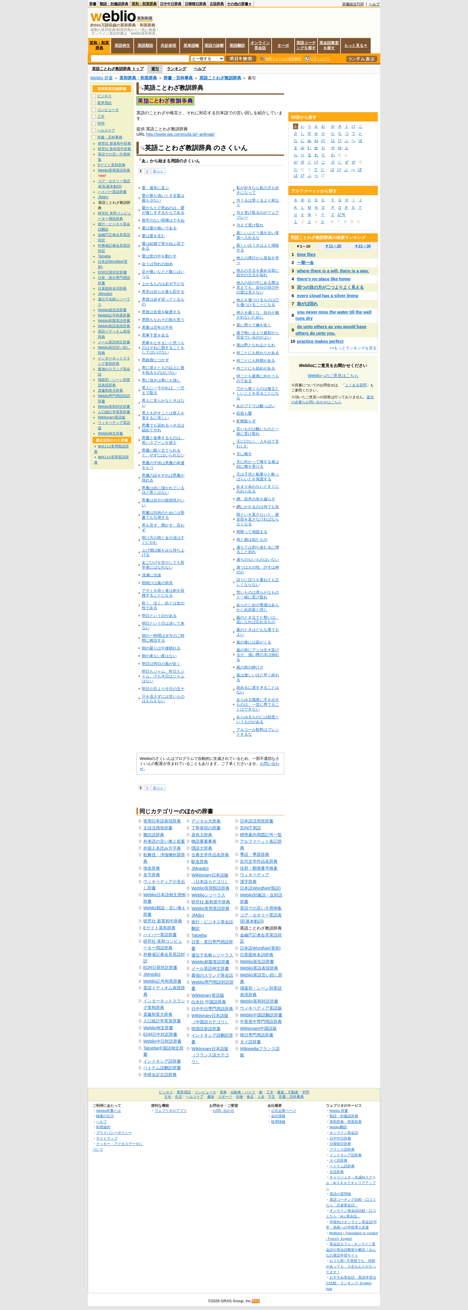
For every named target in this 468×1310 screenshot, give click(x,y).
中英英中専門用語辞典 (261, 1021)
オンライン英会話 (260, 45)
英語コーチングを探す (306, 45)
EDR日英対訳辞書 (160, 967)
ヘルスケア (106, 130)
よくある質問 (356, 385)
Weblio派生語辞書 (257, 961)
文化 (167, 1096)
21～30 (363, 246)
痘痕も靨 (244, 413)
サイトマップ (107, 1138)
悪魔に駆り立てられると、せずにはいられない (163, 452)
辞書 (92, 4)
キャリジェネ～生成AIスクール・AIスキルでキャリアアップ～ (351, 1182)
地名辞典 (151, 868)
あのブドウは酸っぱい (255, 406)
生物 (239, 1096)
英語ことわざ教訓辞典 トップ (118, 69)
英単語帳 (191, 45)
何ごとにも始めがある (255, 368)
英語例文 (122, 45)
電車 (223, 1092)
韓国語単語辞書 (206, 1028)
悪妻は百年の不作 (157, 327)
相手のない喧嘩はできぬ (163, 220)
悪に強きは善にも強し (161, 380)
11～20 (333, 246)
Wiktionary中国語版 (258, 1028)
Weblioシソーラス (208, 895)
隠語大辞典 (201, 848)
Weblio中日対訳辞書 (162, 1041)
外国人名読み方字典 (162, 848)
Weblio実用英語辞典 (210, 908)
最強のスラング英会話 (212, 975)
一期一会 (305, 262)
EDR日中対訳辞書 (160, 1034)
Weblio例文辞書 (158, 1027)
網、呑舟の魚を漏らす (255, 499)
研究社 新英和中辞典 (162, 921)
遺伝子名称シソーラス (212, 955)
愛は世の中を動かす (159, 256)
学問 (100, 123)
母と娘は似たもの (251, 539)
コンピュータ (108, 110)
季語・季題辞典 (254, 854)
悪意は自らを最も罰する (163, 291)
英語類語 (145, 45)
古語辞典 (217, 4)
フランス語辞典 (342, 1149)
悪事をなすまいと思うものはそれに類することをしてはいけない (163, 348)
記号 (341, 214)
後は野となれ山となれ (255, 345)
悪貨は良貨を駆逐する (161, 312)
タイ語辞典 (338, 1160)
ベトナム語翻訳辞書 (162, 1067)
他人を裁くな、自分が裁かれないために (257, 315)
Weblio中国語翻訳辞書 (261, 1015)
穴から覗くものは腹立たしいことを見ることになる (257, 393)
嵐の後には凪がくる (253, 642)
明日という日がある (159, 615)
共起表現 (168, 45)
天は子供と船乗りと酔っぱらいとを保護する (257, 476)
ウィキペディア (254, 874)
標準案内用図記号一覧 (261, 834)
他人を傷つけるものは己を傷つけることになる (257, 302)
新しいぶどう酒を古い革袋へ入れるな (257, 235)
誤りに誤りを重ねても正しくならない (257, 582)
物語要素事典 (203, 841)
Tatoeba (199, 935)
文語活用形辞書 (158, 827)
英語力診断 (214, 45)
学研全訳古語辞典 (160, 1074)
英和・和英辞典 (144, 4)
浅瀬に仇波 (151, 575)
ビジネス (104, 96)
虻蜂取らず (246, 421)
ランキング (176, 69)
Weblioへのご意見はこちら (333, 375)
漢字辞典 (248, 881)
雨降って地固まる (251, 532)
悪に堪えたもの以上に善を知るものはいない (163, 370)
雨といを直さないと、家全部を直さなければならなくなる (257, 519)
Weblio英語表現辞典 (259, 968)
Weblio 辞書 (101, 77)
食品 (250, 1096)
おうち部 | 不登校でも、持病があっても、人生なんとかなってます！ (351, 1266)
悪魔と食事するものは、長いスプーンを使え (163, 440)
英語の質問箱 (340, 1194)
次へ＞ (158, 171)
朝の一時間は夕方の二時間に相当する (163, 638)
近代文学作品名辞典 (259, 861)
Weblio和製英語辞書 (210, 961)
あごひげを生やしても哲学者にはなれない (163, 565)
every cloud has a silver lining (327, 295)
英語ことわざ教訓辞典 (220, 77)
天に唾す (244, 454)
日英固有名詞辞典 (256, 954)
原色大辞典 (201, 834)
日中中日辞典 (170, 4)
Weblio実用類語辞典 (210, 888)
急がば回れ (307, 303)
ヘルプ (374, 4)
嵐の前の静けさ (250, 667)
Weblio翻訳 (338, 1127)
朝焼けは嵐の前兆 (157, 583)
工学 (100, 117)
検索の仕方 (105, 1116)
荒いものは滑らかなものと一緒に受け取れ (257, 594)
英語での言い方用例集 (261, 908)
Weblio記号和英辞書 (162, 981)
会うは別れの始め (157, 264)
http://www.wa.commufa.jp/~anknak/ (180, 134)
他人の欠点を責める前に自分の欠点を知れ (257, 272)
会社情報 (278, 1116)
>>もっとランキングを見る (353, 348)
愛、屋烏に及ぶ (155, 188)
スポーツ (225, 1096)
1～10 (303, 246)
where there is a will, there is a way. (333, 271)
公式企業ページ (283, 1111)
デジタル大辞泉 (206, 821)
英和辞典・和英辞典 (138, 77)
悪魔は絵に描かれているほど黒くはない (163, 490)
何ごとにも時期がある (255, 360)
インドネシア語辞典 (346, 1155)
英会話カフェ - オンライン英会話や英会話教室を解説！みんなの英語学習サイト (351, 1249)
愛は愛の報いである (159, 228)
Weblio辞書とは (108, 1111)
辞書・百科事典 (178, 77)
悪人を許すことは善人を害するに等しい (163, 415)
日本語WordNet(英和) (260, 948)
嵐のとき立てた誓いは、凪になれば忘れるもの (257, 619)
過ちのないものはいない (257, 559)
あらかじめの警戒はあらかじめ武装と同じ (257, 607)
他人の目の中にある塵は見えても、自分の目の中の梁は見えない (257, 287)
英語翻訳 (237, 45)
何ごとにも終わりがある (257, 353)
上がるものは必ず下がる (163, 284)
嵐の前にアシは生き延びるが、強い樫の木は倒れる (257, 655)
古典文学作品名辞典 (210, 854)
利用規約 (103, 1127)
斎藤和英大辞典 (158, 1014)
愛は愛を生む (153, 236)
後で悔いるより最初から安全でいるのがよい (257, 335)
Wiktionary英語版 (207, 995)
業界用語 (104, 103)
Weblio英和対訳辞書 (259, 1001)
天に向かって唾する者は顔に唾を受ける (257, 464)
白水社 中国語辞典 (208, 1001)
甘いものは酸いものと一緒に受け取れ (257, 431)
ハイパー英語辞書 (160, 934)
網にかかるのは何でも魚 (257, 506)
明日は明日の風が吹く (161, 663)
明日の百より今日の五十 (163, 688)
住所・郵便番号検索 (259, 868)
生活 (178, 1096)
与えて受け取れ (250, 225)
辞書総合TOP (353, 4)
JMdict (197, 915)
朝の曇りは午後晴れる (161, 648)
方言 (271, 1096)
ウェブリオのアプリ (171, 1111)
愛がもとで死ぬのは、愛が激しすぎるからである (163, 210)
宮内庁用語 (250, 827)
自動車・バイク (242, 1092)
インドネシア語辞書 (162, 1061)
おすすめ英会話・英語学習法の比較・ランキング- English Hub (351, 1282)
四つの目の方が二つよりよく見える (330, 287)
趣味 (210, 1096)
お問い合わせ (223, 1111)
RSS (256, 1301)
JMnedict (152, 974)
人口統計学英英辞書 (162, 1021)
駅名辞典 (199, 861)
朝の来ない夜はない (159, 656)
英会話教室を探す (329, 45)
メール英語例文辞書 (210, 968)
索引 (155, 69)
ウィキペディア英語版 (261, 1008)
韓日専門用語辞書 (256, 1035)
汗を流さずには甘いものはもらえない (163, 698)
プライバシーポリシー (114, 1133)
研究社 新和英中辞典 (210, 901)
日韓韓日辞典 (195, 4)
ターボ (283, 45)
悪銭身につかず (155, 360)
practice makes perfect (320, 341)
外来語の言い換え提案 (164, 841)
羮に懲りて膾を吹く (253, 325)
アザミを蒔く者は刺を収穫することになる (163, 593)
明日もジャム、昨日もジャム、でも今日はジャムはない (163, 676)
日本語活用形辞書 (256, 821)
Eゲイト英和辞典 (159, 927)
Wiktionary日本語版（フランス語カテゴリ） (210, 1055)
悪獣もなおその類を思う (163, 319)
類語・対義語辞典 (114, 4)
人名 (260, 1096)
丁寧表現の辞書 (206, 827)
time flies (306, 254)
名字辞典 (151, 874)
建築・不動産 (287, 1092)
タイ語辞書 (250, 1041)
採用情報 (278, 1122)
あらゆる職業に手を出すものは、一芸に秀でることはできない (257, 705)
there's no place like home (323, 279)
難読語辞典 (153, 834)
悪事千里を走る (155, 335)
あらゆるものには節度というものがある (257, 719)
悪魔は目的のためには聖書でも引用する (163, 515)
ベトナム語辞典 (342, 1166)
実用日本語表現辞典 (162, 821)
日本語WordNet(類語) (260, 888)
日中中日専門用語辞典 (212, 1008)
